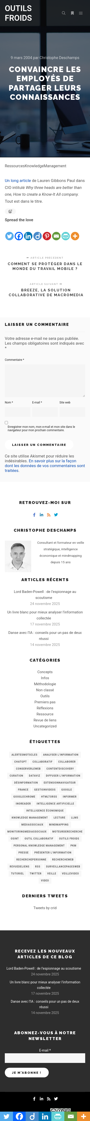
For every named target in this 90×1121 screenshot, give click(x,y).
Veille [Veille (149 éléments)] (51, 873)
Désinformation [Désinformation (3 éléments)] (26, 782)
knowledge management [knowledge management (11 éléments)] (30, 817)
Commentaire (14, 360)
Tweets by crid (44, 908)
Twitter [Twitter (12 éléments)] (36, 873)
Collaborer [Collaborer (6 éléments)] (67, 761)
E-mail (37, 402)
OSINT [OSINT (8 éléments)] (15, 838)
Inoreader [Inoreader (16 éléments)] (23, 803)
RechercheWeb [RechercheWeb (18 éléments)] (63, 859)
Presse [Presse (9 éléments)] (23, 852)
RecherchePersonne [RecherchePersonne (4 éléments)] (31, 859)
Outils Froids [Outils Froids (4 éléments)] (69, 838)
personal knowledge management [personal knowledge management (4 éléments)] (39, 845)
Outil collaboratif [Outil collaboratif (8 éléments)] (39, 838)
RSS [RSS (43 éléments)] (37, 866)
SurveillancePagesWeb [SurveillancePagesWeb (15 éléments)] (63, 866)
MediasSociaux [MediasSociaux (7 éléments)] (32, 824)
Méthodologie (45, 684)
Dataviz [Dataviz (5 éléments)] (34, 775)
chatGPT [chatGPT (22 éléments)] (20, 761)
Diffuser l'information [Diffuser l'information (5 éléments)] (63, 775)
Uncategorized (44, 726)
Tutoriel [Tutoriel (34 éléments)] (17, 873)
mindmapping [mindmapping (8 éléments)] (59, 824)
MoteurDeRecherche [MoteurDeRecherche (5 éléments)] (67, 831)
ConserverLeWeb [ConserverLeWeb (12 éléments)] (28, 768)
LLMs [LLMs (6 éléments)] (74, 817)
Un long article (18, 180)
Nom (9, 402)
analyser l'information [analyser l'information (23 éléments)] (60, 754)
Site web (65, 402)
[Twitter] (9, 232)
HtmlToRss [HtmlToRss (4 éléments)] (49, 796)
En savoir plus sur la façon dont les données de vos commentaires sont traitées (45, 465)
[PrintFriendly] (65, 232)
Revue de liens (45, 720)
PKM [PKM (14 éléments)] (74, 845)
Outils (45, 696)
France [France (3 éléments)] (23, 789)
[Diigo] (37, 232)
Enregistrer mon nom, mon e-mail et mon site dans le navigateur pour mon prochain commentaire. (41, 428)
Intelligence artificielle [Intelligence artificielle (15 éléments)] (55, 803)
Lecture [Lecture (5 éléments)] (59, 817)
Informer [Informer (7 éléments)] (70, 796)
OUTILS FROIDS (18, 13)
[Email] (56, 232)
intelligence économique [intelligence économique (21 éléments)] (45, 810)
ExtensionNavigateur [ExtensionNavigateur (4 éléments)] (60, 782)
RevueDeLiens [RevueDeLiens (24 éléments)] (20, 866)
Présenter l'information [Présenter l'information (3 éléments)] (53, 852)
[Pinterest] (47, 232)
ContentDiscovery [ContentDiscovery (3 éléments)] (60, 768)
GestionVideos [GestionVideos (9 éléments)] (45, 789)
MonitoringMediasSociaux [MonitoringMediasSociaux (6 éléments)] (27, 831)
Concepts (45, 672)
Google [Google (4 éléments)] (66, 789)
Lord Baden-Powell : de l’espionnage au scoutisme (43, 968)
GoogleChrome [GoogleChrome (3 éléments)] (24, 796)
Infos (45, 678)
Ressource (44, 714)
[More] (75, 232)
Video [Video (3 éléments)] (45, 880)
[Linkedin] (28, 232)
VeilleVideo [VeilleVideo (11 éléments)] (70, 873)
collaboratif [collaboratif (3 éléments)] (43, 761)
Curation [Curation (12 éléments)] (16, 775)
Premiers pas (45, 702)
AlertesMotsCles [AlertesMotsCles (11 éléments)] (24, 754)
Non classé (45, 690)
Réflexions (45, 708)
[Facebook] (19, 232)
